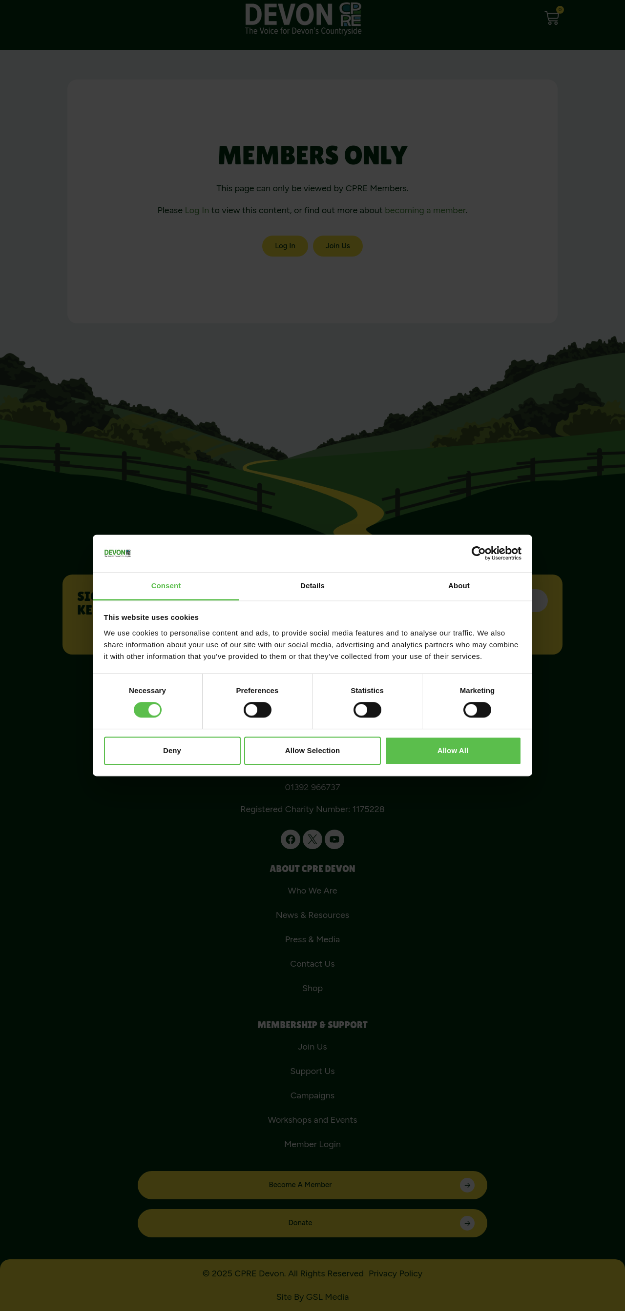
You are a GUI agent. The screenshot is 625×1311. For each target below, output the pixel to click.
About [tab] (459, 585)
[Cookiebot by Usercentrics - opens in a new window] (478, 553)
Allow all (453, 750)
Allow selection (312, 750)
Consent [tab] (166, 585)
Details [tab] (312, 585)
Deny (172, 750)
